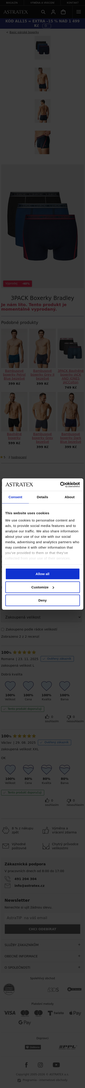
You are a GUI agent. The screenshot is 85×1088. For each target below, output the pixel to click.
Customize (42, 587)
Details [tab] (42, 497)
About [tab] (70, 497)
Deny (42, 600)
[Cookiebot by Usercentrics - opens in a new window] (60, 485)
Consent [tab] (15, 497)
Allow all (42, 574)
